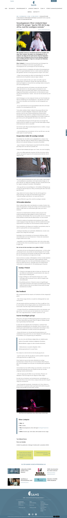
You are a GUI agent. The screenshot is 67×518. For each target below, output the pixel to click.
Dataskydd (57, 516)
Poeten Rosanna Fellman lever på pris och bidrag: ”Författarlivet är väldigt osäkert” (24, 455)
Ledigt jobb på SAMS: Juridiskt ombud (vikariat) (26, 470)
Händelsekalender (43, 507)
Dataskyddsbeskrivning (44, 504)
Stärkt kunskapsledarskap (54, 8)
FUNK (40, 29)
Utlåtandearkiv (42, 503)
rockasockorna (51, 472)
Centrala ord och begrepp (43, 510)
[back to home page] (33, 493)
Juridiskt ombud (33, 8)
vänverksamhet (51, 474)
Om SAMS (12, 8)
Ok (54, 516)
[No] (65, 516)
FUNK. (43, 8)
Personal (41, 501)
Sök (12, 1)
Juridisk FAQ (42, 508)
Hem (6, 8)
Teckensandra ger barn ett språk (43, 453)
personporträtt (46, 29)
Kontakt (36, 12)
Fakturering (42, 505)
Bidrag (30, 12)
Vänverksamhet (21, 8)
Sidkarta (54, 0)
